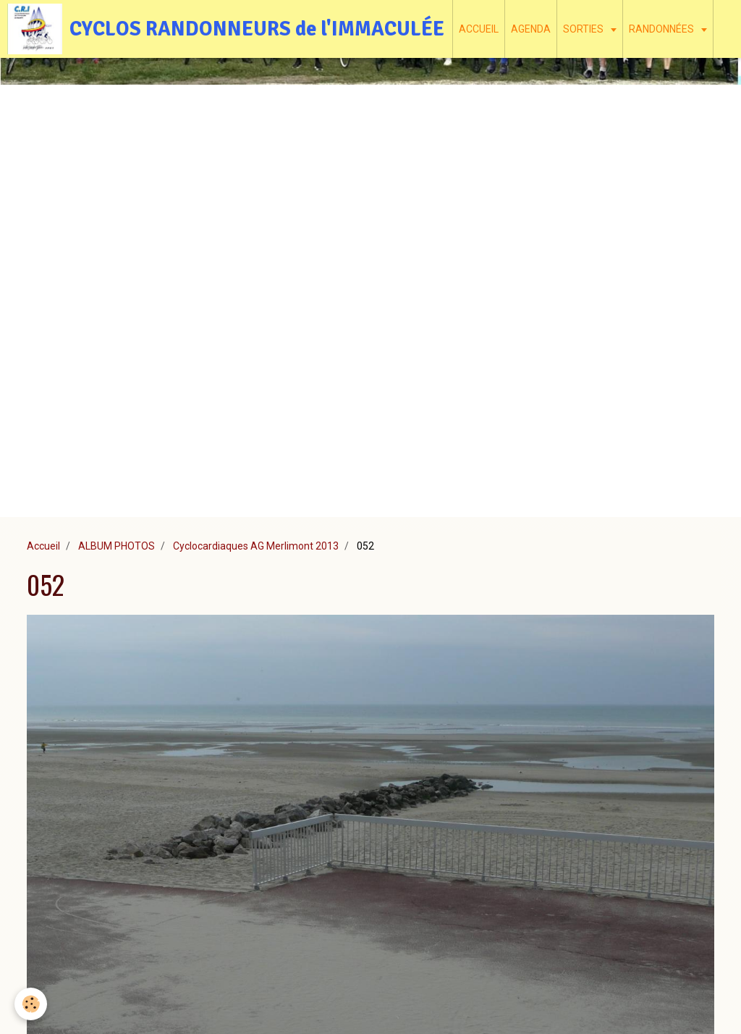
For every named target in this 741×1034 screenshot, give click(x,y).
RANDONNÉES (662, 29)
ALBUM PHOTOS (116, 546)
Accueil (43, 546)
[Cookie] (30, 1004)
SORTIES (584, 29)
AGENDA (531, 29)
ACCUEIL (479, 29)
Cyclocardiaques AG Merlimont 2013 (256, 546)
